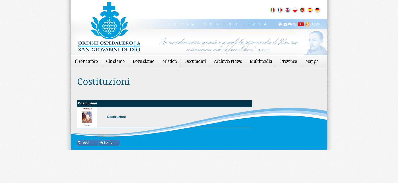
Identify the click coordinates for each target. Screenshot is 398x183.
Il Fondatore (86, 61)
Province (288, 61)
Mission (169, 61)
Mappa (312, 61)
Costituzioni (116, 117)
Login (316, 24)
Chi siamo (115, 61)
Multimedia (261, 61)
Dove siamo (143, 61)
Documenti (195, 61)
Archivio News (228, 61)
